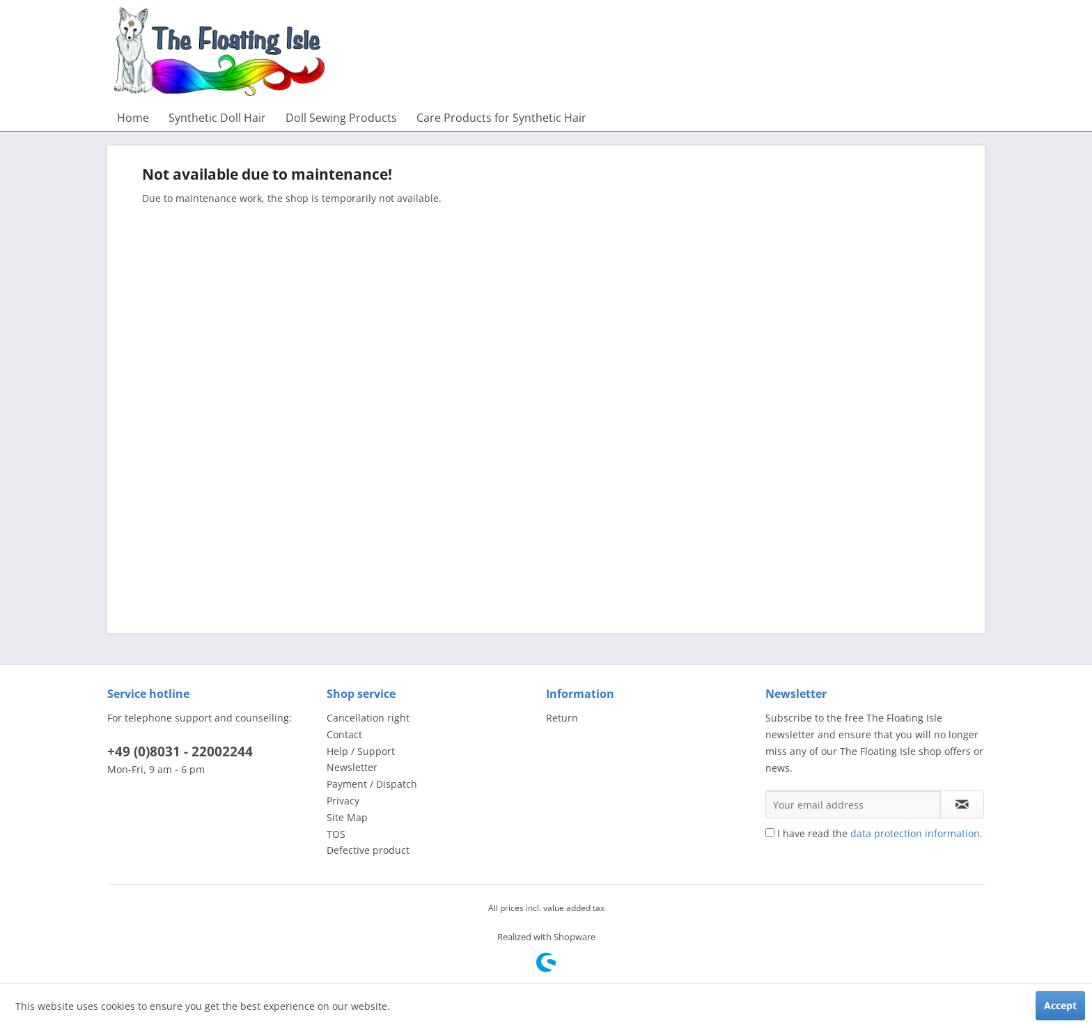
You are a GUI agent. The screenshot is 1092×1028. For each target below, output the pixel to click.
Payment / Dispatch (372, 784)
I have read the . (880, 833)
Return (562, 717)
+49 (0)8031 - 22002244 (180, 751)
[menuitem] (133, 117)
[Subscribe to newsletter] (962, 804)
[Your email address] (853, 804)
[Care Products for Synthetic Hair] (501, 117)
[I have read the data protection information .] (769, 832)
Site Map (347, 817)
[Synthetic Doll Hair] (217, 117)
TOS (336, 834)
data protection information (915, 833)
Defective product (368, 850)
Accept (1060, 1005)
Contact (344, 734)
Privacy (343, 800)
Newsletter (352, 767)
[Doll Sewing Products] (341, 117)
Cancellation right (368, 717)
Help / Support (361, 751)
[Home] (133, 117)
